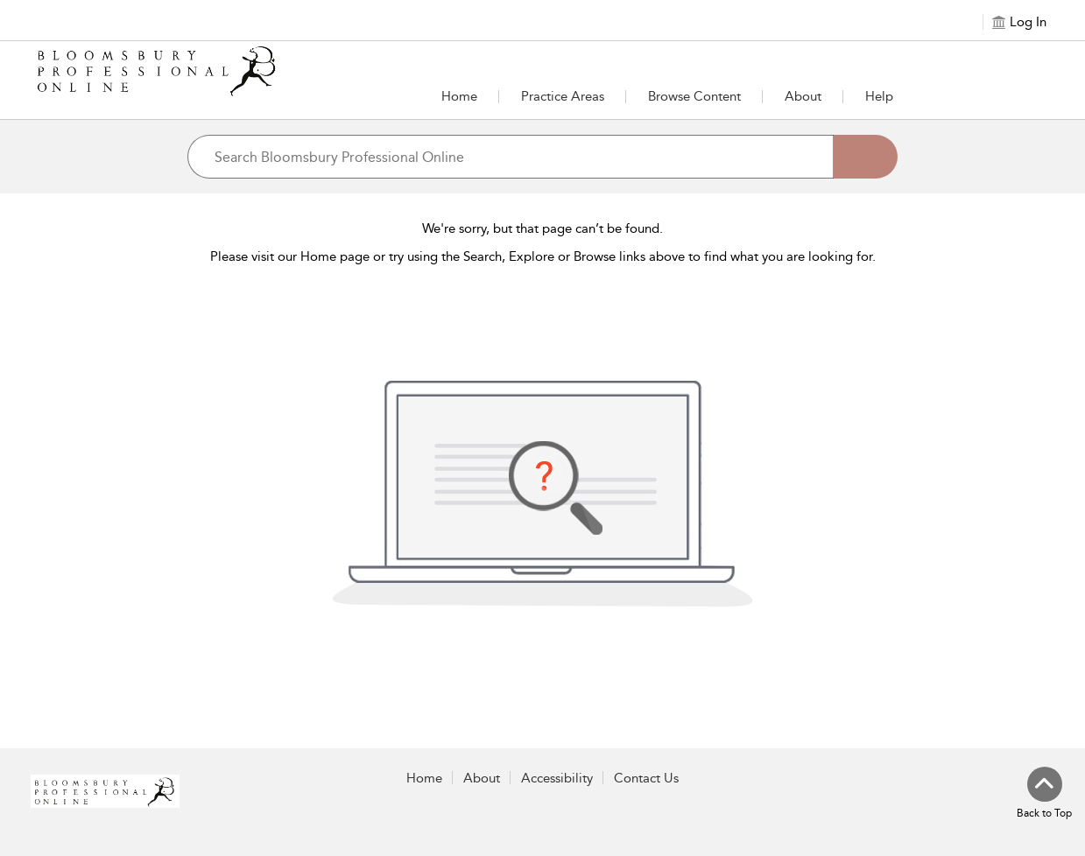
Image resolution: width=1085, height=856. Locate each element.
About (803, 96)
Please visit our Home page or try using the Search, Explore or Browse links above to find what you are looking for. (543, 256)
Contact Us (646, 778)
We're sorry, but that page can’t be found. (542, 228)
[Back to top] (1044, 794)
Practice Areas (562, 96)
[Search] (865, 157)
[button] (562, 96)
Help (879, 96)
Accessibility (557, 778)
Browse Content (694, 96)
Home (459, 96)
